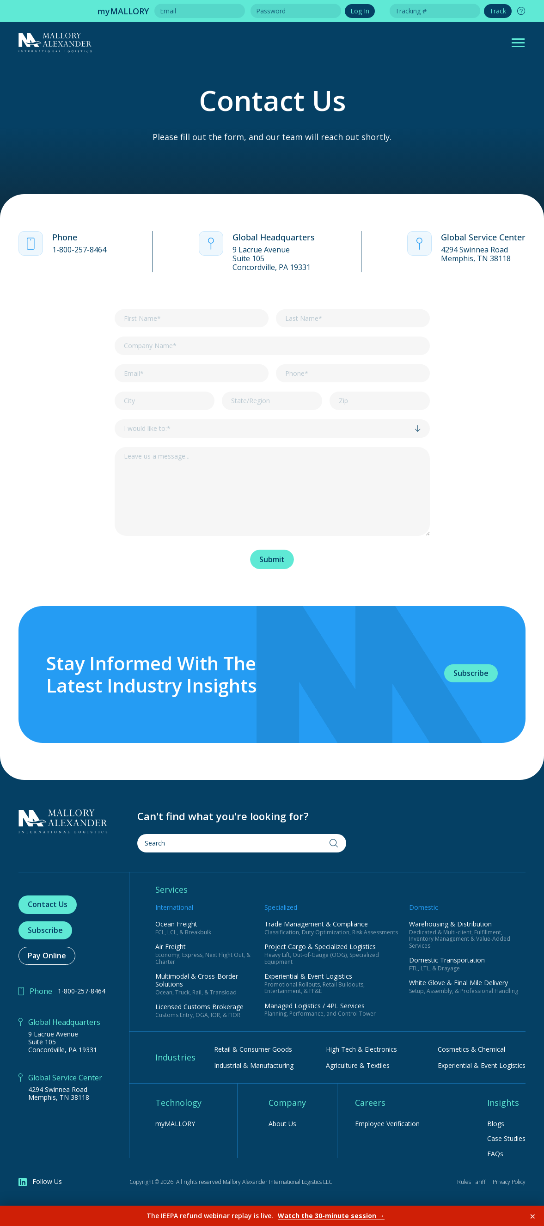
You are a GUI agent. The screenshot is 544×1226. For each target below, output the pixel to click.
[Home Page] (63, 821)
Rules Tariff (471, 1182)
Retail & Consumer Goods (253, 1049)
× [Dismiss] (533, 1216)
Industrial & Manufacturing (253, 1065)
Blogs (495, 1124)
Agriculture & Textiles (358, 1065)
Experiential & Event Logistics (482, 1065)
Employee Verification (387, 1124)
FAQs (495, 1154)
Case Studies (506, 1139)
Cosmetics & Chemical (471, 1049)
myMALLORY (175, 1124)
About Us (282, 1124)
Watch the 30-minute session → (331, 1215)
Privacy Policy (509, 1182)
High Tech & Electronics (361, 1049)
